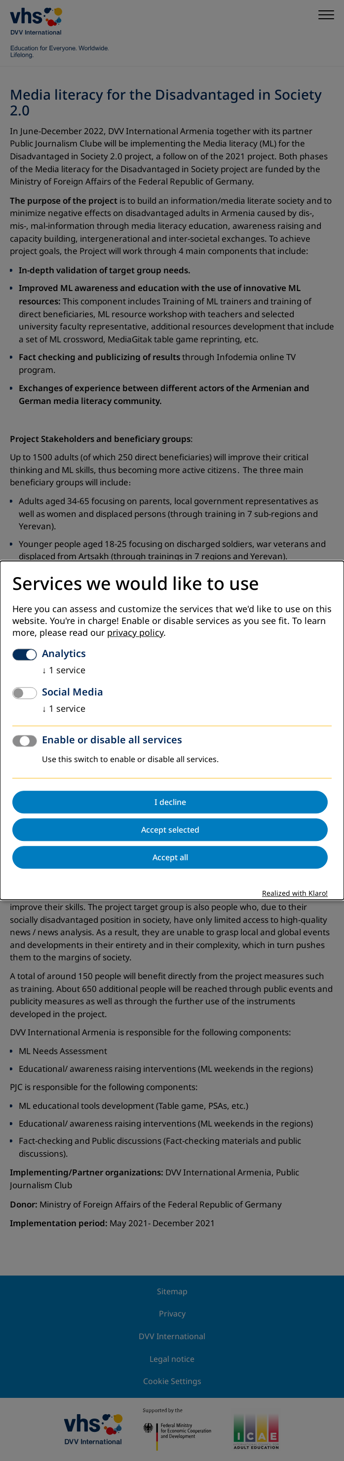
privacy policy (135, 633)
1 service (63, 670)
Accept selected (170, 830)
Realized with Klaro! (295, 894)
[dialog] (172, 730)
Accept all (170, 857)
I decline (170, 802)
